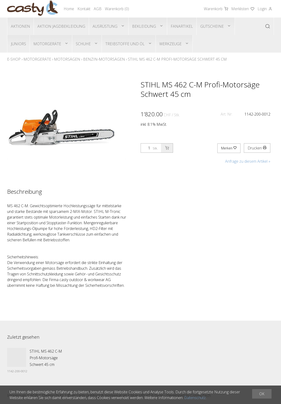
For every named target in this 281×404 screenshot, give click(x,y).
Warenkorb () (117, 8)
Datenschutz (195, 397)
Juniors (18, 43)
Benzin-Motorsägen (104, 59)
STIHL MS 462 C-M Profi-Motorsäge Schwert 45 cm (177, 59)
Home (69, 8)
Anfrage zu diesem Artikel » (247, 161)
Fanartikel (182, 26)
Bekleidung (144, 26)
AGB (98, 8)
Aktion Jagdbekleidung (61, 26)
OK (261, 393)
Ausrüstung (105, 26)
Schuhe (83, 43)
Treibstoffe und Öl (125, 43)
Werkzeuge (170, 43)
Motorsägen (67, 59)
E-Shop (14, 59)
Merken (229, 148)
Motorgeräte (47, 43)
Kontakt (83, 8)
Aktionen (20, 26)
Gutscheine (212, 26)
